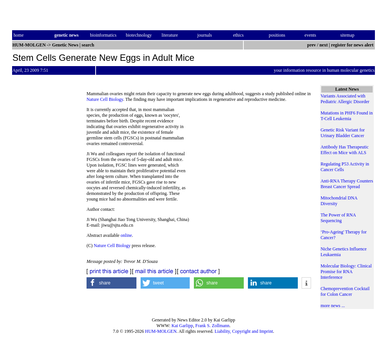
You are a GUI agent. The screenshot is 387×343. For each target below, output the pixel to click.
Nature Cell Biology (105, 99)
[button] (111, 283)
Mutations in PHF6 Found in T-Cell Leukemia (346, 115)
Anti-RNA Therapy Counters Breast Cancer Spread (346, 183)
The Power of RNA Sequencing (338, 217)
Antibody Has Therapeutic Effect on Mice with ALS (344, 149)
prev (311, 45)
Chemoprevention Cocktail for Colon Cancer (345, 291)
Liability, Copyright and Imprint (244, 331)
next (323, 45)
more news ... (332, 305)
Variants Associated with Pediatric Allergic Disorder (344, 98)
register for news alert (353, 45)
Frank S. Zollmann (212, 325)
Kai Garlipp (182, 325)
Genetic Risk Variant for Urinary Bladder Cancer (342, 132)
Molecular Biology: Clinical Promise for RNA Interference (346, 271)
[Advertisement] (250, 158)
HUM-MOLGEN (160, 331)
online (126, 235)
